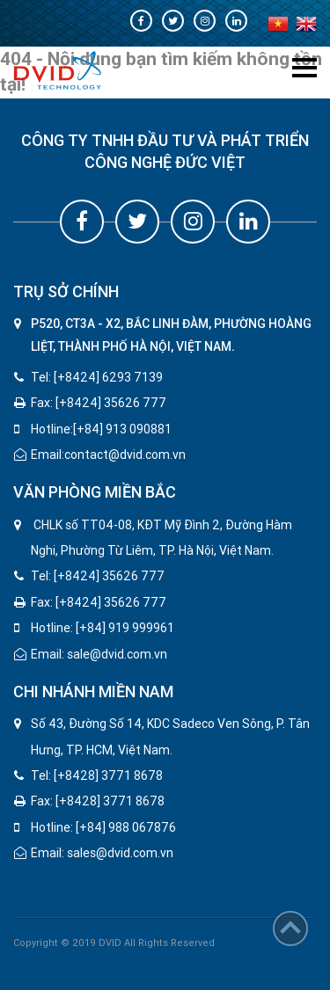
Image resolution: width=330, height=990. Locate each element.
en (306, 23)
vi (278, 23)
